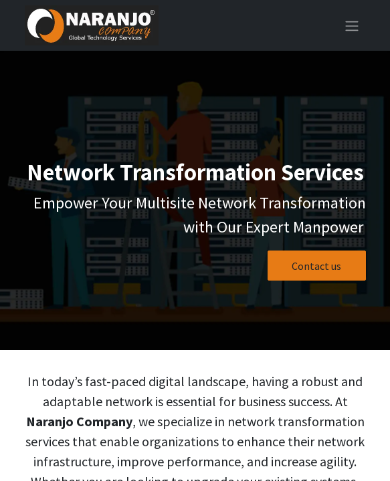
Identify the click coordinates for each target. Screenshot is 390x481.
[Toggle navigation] (352, 25)
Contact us (316, 266)
